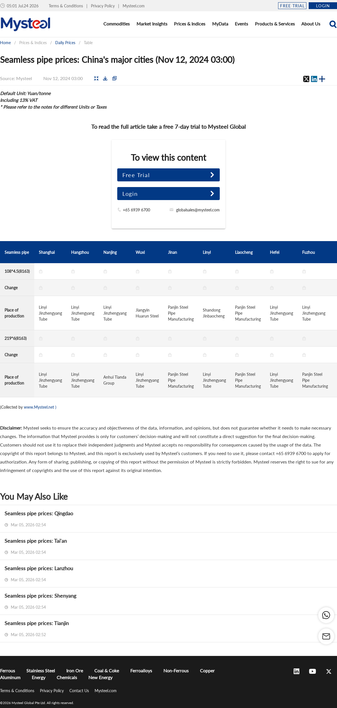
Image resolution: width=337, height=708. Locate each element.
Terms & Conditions (66, 5)
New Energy (100, 677)
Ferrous (7, 670)
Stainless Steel (40, 670)
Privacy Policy (103, 5)
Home (5, 42)
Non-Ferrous (176, 670)
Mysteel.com (134, 5)
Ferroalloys (141, 670)
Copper (207, 670)
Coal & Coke (106, 670)
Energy (38, 677)
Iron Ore (74, 670)
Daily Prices (65, 42)
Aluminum (10, 677)
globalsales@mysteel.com (198, 209)
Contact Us (79, 690)
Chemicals (67, 677)
